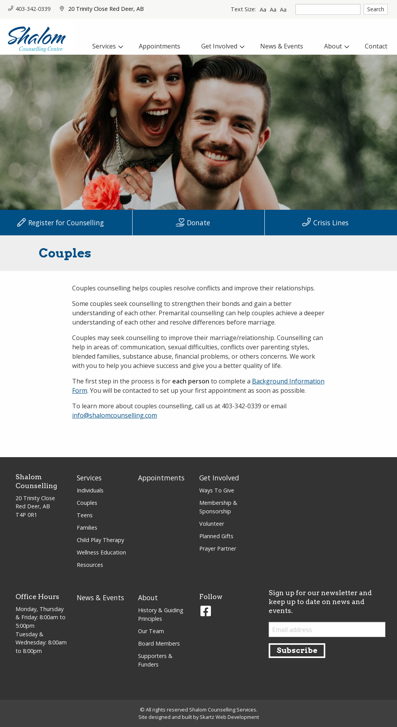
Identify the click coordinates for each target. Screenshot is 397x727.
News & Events (100, 597)
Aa (263, 9)
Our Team (151, 631)
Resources (90, 564)
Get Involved (219, 477)
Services (89, 477)
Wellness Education (101, 552)
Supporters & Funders (155, 660)
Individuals (90, 490)
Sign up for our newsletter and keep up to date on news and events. (320, 602)
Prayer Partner (217, 548)
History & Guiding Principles (160, 614)
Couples (87, 502)
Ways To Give (216, 490)
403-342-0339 (29, 8)
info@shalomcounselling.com (114, 415)
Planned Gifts (216, 536)
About (148, 597)
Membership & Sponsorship (218, 507)
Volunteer (211, 523)
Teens (85, 515)
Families (87, 527)
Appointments (161, 477)
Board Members (159, 643)
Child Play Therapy (100, 540)
